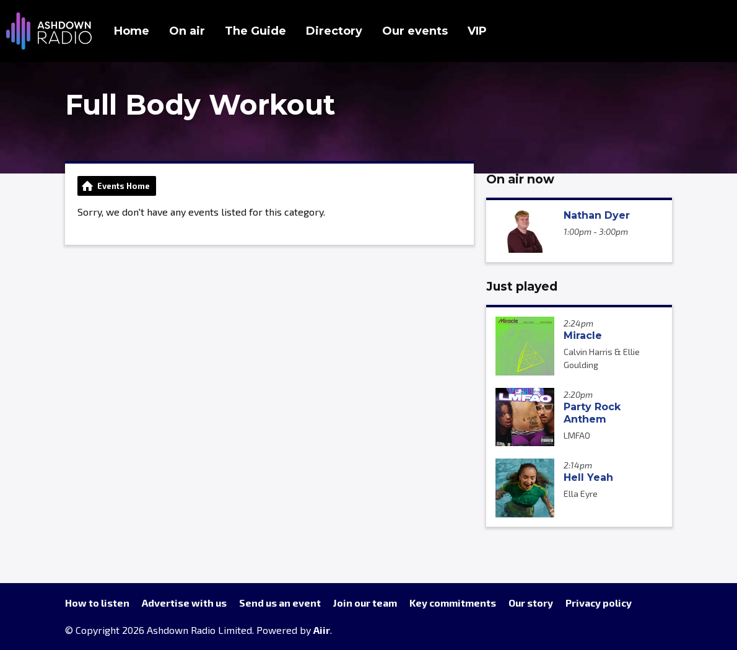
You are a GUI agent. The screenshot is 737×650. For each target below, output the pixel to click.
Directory (334, 31)
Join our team (365, 602)
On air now (520, 179)
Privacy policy (598, 602)
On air (187, 31)
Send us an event (280, 602)
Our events (415, 31)
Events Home (123, 186)
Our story (530, 602)
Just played (521, 286)
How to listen (97, 602)
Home (131, 31)
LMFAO (577, 435)
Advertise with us (184, 602)
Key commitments (452, 602)
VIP (477, 31)
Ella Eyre (581, 493)
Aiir (321, 630)
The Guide (255, 31)
